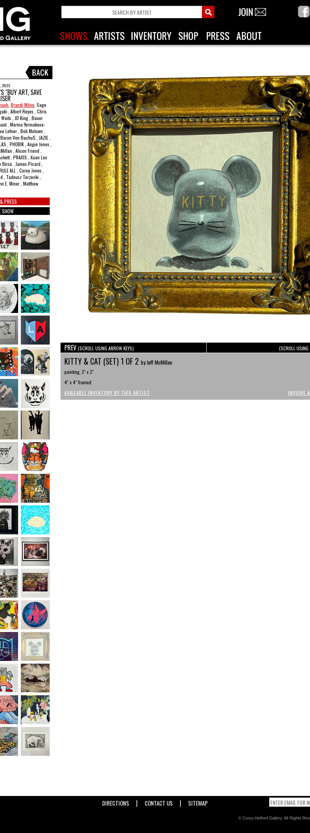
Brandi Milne (22, 104)
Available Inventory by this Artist (107, 392)
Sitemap (198, 801)
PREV (99, 347)
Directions (115, 801)
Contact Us (159, 801)
